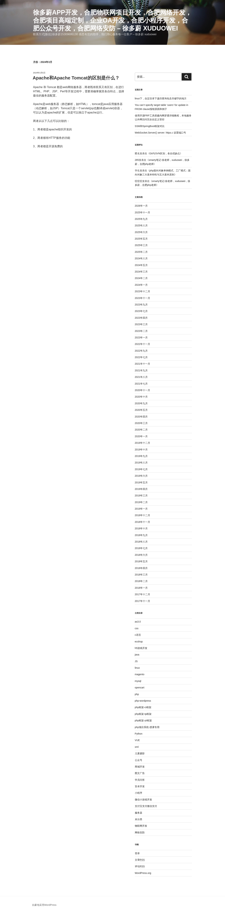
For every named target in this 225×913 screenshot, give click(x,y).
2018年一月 (141, 587)
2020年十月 (141, 396)
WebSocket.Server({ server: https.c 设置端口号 (160, 132)
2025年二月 (141, 251)
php (137, 694)
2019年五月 (141, 482)
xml (137, 746)
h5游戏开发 (141, 648)
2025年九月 (141, 219)
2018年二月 (141, 581)
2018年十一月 (142, 522)
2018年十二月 (142, 515)
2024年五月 (141, 265)
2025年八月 (141, 225)
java (137, 654)
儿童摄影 (140, 753)
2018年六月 (141, 554)
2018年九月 (141, 535)
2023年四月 (141, 317)
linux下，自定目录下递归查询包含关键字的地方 (161, 98)
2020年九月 (141, 403)
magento (139, 674)
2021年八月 (141, 377)
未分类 (138, 819)
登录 (137, 853)
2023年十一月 (142, 298)
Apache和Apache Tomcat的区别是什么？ (76, 78)
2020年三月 (141, 423)
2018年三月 (141, 574)
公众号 (138, 760)
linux (137, 667)
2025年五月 (141, 238)
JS (136, 661)
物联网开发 (141, 825)
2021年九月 (141, 370)
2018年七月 (141, 548)
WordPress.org (143, 873)
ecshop (139, 641)
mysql (138, 681)
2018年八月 (141, 541)
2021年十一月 (142, 363)
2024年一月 (141, 284)
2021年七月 (141, 383)
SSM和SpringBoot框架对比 (150, 126)
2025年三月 (141, 245)
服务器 (138, 812)
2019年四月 (141, 489)
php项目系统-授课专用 (147, 727)
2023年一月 (141, 337)
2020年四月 (141, 416)
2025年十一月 (142, 212)
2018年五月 (141, 561)
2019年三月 (141, 495)
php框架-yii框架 (143, 720)
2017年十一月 (142, 601)
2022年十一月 (142, 344)
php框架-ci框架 (143, 707)
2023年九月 (141, 304)
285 (137, 160)
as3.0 (138, 621)
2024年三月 (141, 271)
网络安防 (140, 832)
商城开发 (140, 766)
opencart (139, 687)
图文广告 (140, 773)
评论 (140, 866)
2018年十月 (141, 528)
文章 (140, 859)
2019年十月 (141, 449)
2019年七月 (141, 469)
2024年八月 (141, 258)
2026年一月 (141, 205)
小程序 (138, 792)
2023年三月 (141, 324)
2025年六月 (141, 232)
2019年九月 (141, 456)
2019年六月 (141, 475)
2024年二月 (141, 278)
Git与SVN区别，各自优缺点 (165, 153)
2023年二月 (141, 331)
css (137, 628)
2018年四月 (141, 568)
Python (139, 733)
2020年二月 (141, 429)
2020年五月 (141, 409)
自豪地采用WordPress (44, 904)
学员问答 (140, 779)
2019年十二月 (142, 442)
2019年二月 (141, 502)
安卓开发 (140, 786)
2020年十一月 (142, 390)
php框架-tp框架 (143, 714)
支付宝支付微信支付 (146, 806)
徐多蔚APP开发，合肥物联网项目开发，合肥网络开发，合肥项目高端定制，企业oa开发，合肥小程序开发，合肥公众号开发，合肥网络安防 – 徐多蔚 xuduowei (112, 20)
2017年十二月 (142, 594)
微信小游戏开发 (143, 799)
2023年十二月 (142, 291)
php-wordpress (143, 700)
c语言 (138, 634)
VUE (137, 740)
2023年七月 (141, 311)
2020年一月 (141, 436)
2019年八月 (141, 462)
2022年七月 (141, 357)
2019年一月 (141, 508)
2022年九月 (141, 350)
